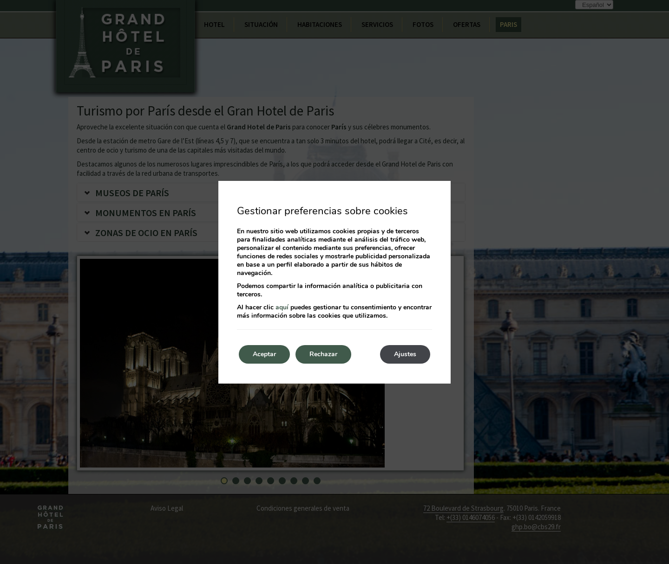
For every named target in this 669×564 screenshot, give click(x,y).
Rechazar (323, 354)
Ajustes (405, 354)
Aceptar (264, 354)
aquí (282, 307)
